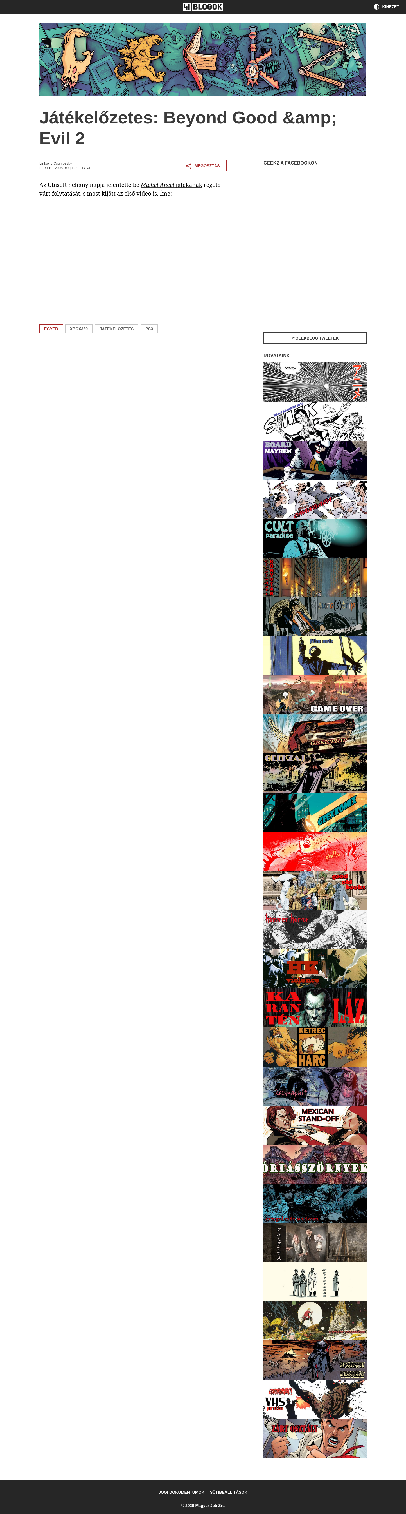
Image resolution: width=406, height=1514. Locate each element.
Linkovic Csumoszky (55, 163)
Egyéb (45, 168)
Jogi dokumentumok (181, 1492)
